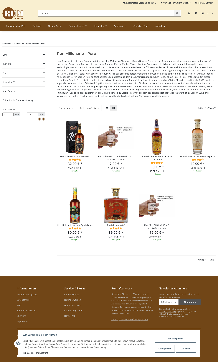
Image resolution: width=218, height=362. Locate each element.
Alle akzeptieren (175, 338)
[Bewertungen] (75, 159)
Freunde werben (72, 299)
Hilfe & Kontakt (205, 2)
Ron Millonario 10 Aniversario (75, 156)
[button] (189, 13)
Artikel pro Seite (88, 108)
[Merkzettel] (195, 13)
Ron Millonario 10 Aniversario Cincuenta (157, 158)
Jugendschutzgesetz (27, 294)
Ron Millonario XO (116, 225)
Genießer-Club (140, 26)
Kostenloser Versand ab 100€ (141, 2)
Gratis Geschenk (72, 305)
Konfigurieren (164, 348)
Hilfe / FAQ (69, 315)
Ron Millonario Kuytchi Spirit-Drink (75, 225)
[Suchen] (106, 13)
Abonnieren (190, 302)
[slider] (39, 119)
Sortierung (64, 108)
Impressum (22, 321)
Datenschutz (23, 299)
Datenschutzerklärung (167, 311)
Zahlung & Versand (26, 310)
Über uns (21, 315)
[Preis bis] (32, 114)
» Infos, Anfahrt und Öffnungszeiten (129, 319)
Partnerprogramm (73, 310)
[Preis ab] (8, 114)
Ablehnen (185, 348)
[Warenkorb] (207, 13)
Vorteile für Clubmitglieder (176, 2)
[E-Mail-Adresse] (169, 302)
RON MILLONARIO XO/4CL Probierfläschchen (157, 227)
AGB (19, 305)
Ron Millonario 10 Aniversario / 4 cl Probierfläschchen (116, 158)
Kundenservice (71, 294)
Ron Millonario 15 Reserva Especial (197, 156)
